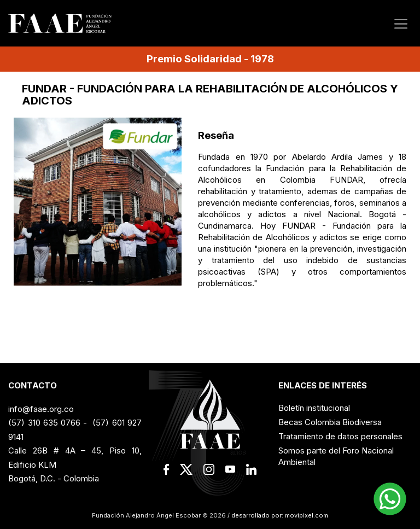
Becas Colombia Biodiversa (330, 422)
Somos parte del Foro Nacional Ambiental (336, 456)
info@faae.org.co (41, 409)
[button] (390, 499)
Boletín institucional (314, 408)
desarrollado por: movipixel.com (279, 515)
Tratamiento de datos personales (340, 436)
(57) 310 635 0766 (44, 422)
